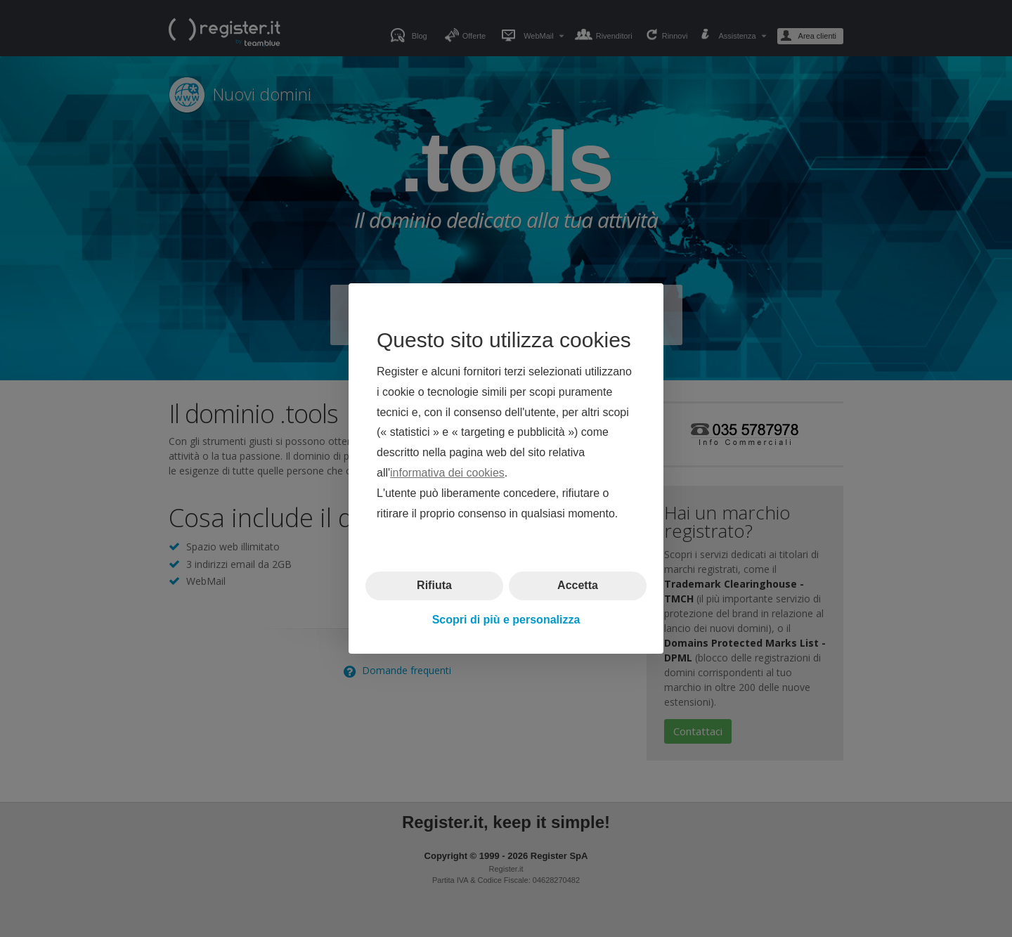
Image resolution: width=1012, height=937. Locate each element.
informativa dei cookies (447, 473)
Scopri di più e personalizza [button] (506, 620)
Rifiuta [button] (434, 585)
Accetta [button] (577, 585)
